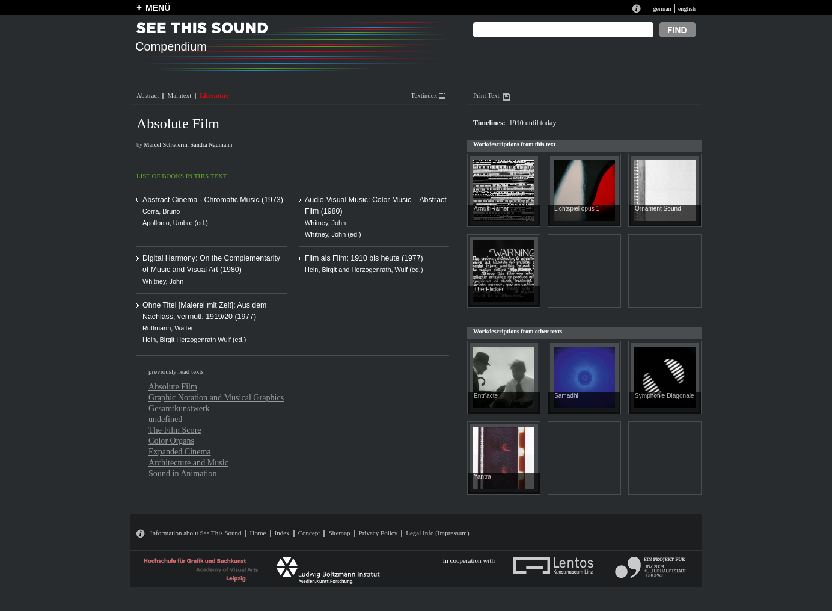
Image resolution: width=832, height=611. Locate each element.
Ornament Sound (658, 208)
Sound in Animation (182, 473)
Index (282, 532)
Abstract (147, 95)
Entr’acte (486, 395)
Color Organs (171, 440)
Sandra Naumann (212, 144)
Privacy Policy (378, 532)
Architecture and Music (188, 462)
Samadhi (566, 395)
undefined (165, 419)
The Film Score (174, 430)
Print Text (486, 95)
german (662, 8)
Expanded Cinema (179, 451)
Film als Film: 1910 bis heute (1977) (364, 258)
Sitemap (339, 532)
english (687, 8)
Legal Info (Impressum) (437, 532)
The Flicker (489, 289)
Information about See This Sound (196, 532)
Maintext (179, 95)
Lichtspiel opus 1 (576, 208)
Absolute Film (172, 386)
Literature (214, 95)
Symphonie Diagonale (664, 395)
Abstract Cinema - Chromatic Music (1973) (212, 200)
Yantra (482, 476)
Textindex (428, 95)
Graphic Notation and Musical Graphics (216, 397)
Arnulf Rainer (491, 208)
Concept (309, 532)
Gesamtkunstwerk (179, 408)
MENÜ (157, 8)
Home (258, 532)
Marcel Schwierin (166, 144)
